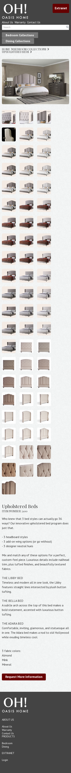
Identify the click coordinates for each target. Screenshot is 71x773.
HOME (6, 49)
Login (5, 760)
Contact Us (33, 22)
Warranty (20, 22)
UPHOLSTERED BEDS (15, 52)
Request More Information (23, 677)
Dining (5, 746)
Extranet (61, 8)
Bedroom (7, 743)
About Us (7, 22)
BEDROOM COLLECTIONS (29, 49)
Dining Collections (18, 41)
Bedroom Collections (20, 35)
